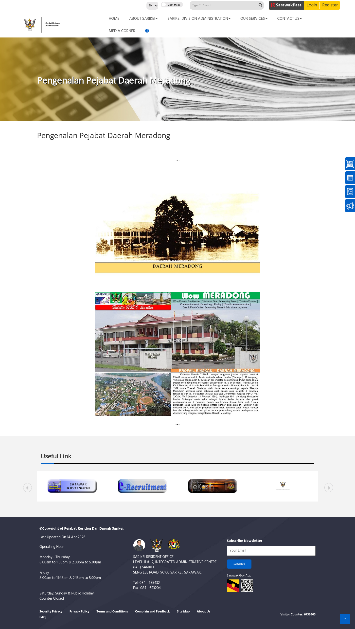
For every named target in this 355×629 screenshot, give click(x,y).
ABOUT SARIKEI (143, 19)
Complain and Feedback (152, 611)
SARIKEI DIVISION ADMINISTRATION (199, 19)
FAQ (42, 617)
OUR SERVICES (253, 19)
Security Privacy (50, 611)
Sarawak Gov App (239, 575)
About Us (203, 611)
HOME (114, 19)
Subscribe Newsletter (244, 541)
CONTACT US (289, 19)
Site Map (183, 611)
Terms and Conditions (112, 611)
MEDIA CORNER (122, 31)
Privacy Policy (79, 611)
